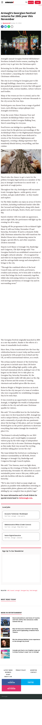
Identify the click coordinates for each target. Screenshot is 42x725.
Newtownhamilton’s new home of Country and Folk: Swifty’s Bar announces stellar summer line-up (26, 619)
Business (8, 672)
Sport (8, 674)
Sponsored (6, 23)
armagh (17, 590)
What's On (8, 676)
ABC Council (10, 590)
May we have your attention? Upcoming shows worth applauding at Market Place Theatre (25, 630)
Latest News (8, 670)
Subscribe (31, 2)
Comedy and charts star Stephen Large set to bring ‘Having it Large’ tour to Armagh (26, 651)
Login (37, 2)
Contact (33, 672)
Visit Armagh (33, 590)
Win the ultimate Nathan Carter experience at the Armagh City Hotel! (26, 640)
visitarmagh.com (25, 498)
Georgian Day (25, 590)
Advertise (33, 670)
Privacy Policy (21, 670)
